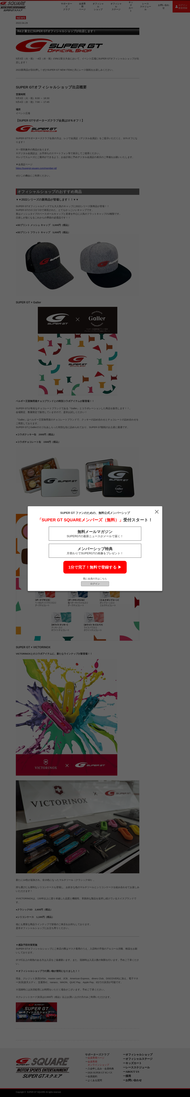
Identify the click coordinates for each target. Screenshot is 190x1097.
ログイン (95, 583)
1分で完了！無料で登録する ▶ (95, 567)
